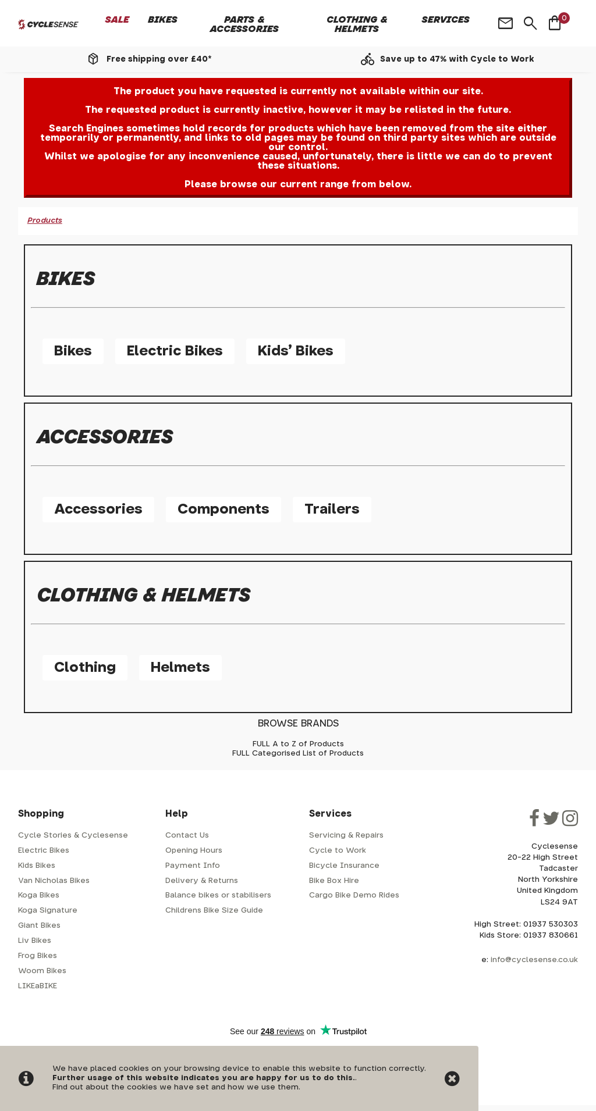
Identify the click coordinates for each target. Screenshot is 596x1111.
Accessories (98, 510)
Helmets (180, 668)
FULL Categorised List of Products (298, 753)
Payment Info (192, 866)
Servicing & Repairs (346, 835)
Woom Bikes (42, 971)
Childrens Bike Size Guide (214, 910)
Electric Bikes (175, 351)
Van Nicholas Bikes (54, 881)
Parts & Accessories (244, 24)
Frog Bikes (37, 956)
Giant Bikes (39, 926)
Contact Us (187, 835)
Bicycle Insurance (344, 866)
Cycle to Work (337, 850)
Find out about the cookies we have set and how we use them (175, 1087)
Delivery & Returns (201, 881)
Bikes (163, 19)
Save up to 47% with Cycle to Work (457, 59)
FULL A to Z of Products (298, 744)
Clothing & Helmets (357, 24)
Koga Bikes (38, 895)
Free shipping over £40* (159, 59)
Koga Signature (47, 910)
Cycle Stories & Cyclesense (73, 835)
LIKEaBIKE (37, 986)
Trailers (332, 510)
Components (223, 510)
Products (44, 221)
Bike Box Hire (334, 881)
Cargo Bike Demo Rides (354, 895)
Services (446, 19)
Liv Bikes (34, 941)
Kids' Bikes (296, 351)
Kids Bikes (36, 866)
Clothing (85, 668)
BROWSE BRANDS (298, 723)
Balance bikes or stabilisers (218, 895)
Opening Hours (193, 850)
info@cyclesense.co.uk (534, 960)
